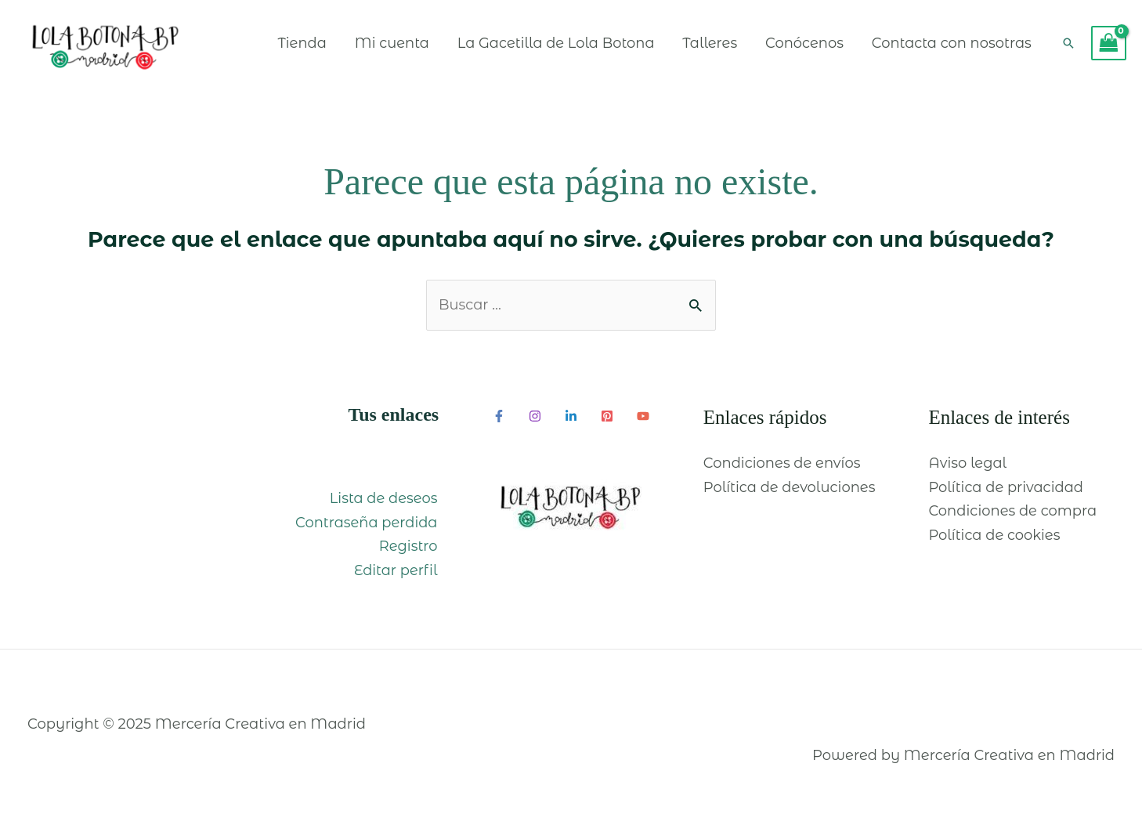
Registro (409, 552)
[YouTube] (643, 421)
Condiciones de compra (1012, 517)
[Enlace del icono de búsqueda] (1068, 46)
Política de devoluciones (789, 492)
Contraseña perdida (367, 528)
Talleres (708, 45)
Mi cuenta (388, 45)
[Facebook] (499, 421)
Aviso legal (967, 469)
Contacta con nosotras (950, 45)
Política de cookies (994, 540)
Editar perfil (397, 575)
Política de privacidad (1005, 492)
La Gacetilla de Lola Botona (553, 45)
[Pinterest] (607, 421)
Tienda (298, 45)
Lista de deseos (385, 504)
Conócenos (803, 45)
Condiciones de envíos (782, 469)
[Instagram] (535, 421)
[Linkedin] (571, 421)
